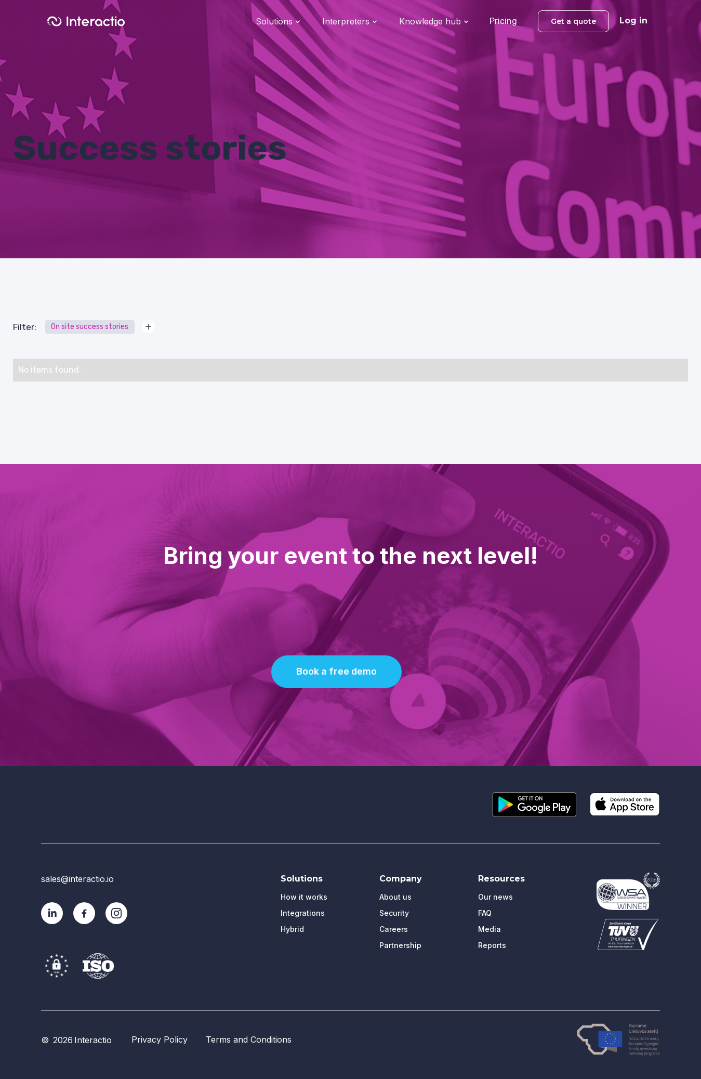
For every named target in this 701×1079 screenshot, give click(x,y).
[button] (278, 20)
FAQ (485, 913)
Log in (633, 20)
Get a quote (573, 21)
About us (395, 896)
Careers (393, 929)
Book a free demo (336, 671)
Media (489, 929)
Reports (492, 945)
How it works (304, 896)
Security (394, 913)
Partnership (400, 945)
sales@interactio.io (77, 879)
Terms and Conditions (249, 1039)
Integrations (303, 913)
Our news (495, 896)
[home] (86, 21)
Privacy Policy (159, 1039)
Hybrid (292, 929)
